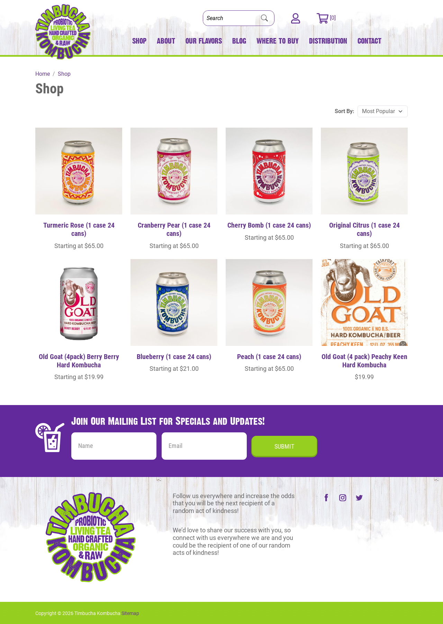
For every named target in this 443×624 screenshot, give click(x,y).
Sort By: (344, 111)
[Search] (229, 18)
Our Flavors (204, 41)
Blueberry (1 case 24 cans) (174, 356)
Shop (139, 41)
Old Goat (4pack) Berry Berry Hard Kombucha (79, 360)
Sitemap (130, 613)
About (166, 41)
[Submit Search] (264, 18)
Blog (239, 41)
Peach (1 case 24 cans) (269, 356)
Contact (369, 41)
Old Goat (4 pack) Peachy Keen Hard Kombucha (364, 360)
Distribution (328, 41)
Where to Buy (277, 41)
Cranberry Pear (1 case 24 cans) (174, 229)
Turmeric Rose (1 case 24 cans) (79, 229)
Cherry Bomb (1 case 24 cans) (269, 225)
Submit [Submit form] (284, 446)
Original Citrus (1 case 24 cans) (364, 229)
